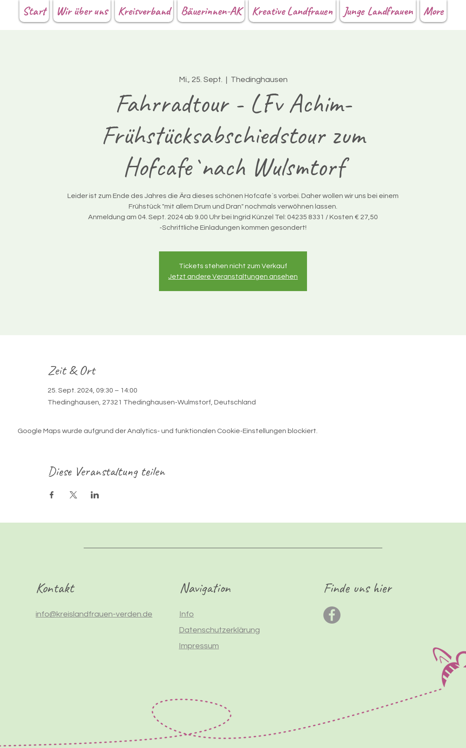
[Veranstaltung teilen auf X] (73, 494)
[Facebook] (331, 615)
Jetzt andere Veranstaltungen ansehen (233, 276)
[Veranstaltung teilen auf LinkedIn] (95, 494)
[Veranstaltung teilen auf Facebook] (52, 494)
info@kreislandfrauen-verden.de (94, 614)
